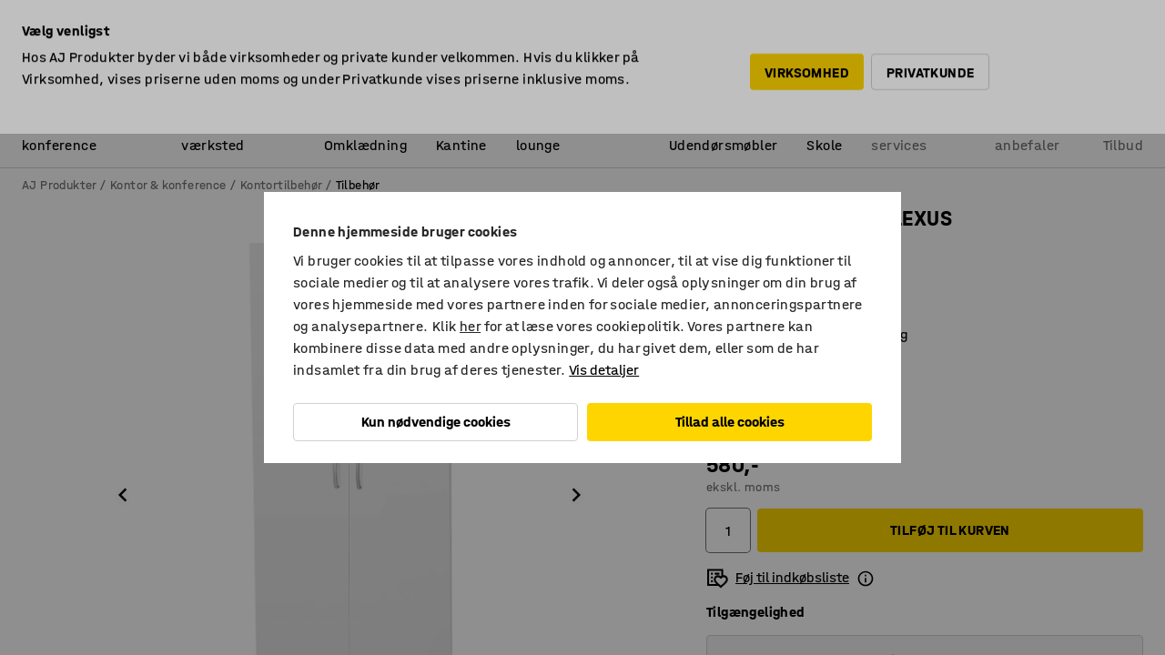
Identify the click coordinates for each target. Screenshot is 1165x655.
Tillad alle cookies (730, 421)
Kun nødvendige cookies (436, 421)
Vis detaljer (604, 369)
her (470, 326)
